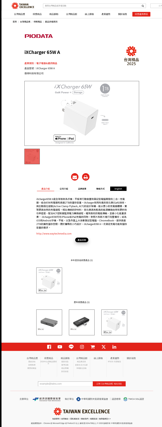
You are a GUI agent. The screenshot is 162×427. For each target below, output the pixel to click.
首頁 (15, 21)
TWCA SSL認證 (133, 399)
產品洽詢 (82, 239)
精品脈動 (53, 14)
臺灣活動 (64, 365)
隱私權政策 (74, 419)
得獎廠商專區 (141, 14)
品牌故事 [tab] (82, 188)
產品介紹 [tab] (45, 188)
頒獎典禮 (31, 365)
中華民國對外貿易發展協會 (92, 399)
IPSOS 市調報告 (114, 362)
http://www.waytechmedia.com (54, 233)
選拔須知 (31, 362)
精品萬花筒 (81, 362)
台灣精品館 (71, 14)
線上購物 (89, 14)
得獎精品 (37, 14)
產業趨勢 (106, 14)
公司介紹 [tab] (64, 188)
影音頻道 (64, 371)
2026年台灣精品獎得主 (48, 362)
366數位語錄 (81, 368)
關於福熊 (122, 14)
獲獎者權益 (31, 368)
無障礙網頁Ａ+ (105, 419)
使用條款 (64, 419)
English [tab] (118, 188)
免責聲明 (55, 419)
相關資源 (93, 419)
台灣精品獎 (19, 14)
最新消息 (64, 362)
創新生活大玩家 (81, 365)
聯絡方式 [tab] (100, 188)
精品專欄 (64, 368)
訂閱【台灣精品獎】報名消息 (109, 384)
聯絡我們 (84, 419)
